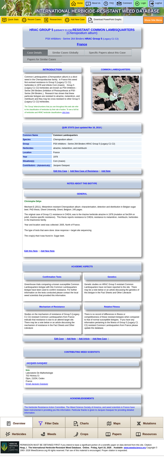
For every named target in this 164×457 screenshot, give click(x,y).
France (82, 44)
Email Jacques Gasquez (37, 384)
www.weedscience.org (135, 447)
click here (65, 112)
